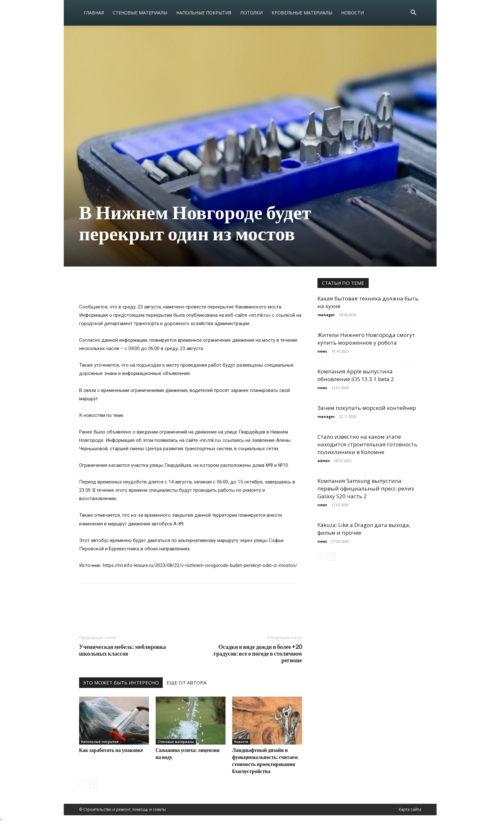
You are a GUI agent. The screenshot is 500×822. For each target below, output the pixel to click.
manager (326, 314)
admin (323, 460)
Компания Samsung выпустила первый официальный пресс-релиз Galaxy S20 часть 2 (365, 488)
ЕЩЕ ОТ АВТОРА (186, 682)
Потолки (251, 13)
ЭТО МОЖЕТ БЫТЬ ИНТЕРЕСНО (121, 682)
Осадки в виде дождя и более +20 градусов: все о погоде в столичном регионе (258, 653)
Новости (352, 13)
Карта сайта (410, 809)
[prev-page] (83, 784)
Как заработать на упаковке (111, 750)
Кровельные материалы (302, 13)
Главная (94, 13)
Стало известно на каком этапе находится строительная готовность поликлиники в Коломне (367, 444)
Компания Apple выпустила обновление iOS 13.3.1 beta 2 (355, 375)
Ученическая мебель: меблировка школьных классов (122, 650)
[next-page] (93, 784)
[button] (413, 13)
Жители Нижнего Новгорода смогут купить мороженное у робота (366, 338)
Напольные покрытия (203, 13)
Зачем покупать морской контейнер (366, 407)
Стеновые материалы (140, 13)
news (322, 351)
